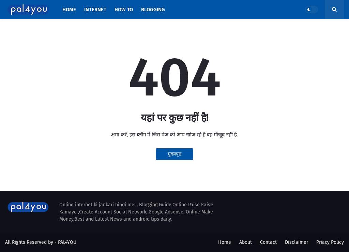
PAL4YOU (67, 242)
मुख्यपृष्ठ (174, 154)
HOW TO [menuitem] (124, 9)
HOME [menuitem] (69, 9)
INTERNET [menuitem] (95, 9)
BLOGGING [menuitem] (153, 9)
